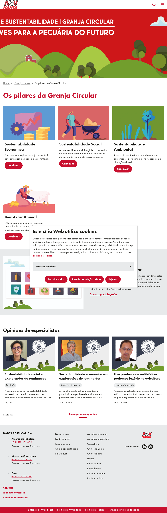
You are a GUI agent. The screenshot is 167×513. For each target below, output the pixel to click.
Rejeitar (113, 279)
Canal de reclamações (15, 497)
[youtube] (150, 446)
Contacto (8, 487)
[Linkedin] (144, 446)
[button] (154, 4)
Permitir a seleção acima (86, 279)
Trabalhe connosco (14, 492)
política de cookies (42, 255)
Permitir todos (56, 279)
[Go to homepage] (10, 4)
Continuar (14, 165)
